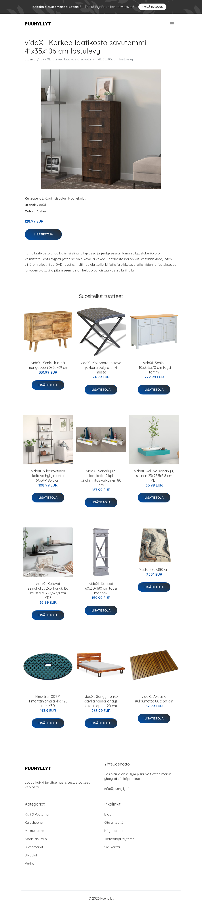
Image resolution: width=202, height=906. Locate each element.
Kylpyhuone (34, 822)
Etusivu (30, 59)
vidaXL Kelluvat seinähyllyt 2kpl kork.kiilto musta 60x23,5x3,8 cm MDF (48, 590)
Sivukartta (112, 847)
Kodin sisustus (56, 198)
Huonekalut (77, 198)
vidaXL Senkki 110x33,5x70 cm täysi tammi (154, 367)
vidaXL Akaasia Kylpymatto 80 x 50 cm (154, 698)
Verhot (30, 863)
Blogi (108, 814)
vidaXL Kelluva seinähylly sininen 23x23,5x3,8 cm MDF (154, 476)
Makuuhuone (34, 831)
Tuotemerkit (34, 847)
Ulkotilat (31, 855)
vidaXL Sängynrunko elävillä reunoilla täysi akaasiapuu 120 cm (101, 701)
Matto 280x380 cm (154, 569)
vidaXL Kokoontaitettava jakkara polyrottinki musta (101, 367)
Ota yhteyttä (114, 822)
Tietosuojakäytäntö (119, 839)
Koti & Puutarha (37, 814)
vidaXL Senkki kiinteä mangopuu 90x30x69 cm (48, 365)
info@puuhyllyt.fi (116, 789)
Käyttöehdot (114, 831)
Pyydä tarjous (152, 6)
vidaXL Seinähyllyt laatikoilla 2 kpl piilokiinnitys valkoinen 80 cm (101, 478)
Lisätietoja (43, 234)
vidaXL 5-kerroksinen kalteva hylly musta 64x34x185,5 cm (48, 476)
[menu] (172, 23)
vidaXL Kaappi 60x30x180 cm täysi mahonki (101, 588)
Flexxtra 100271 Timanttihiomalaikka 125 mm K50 (48, 701)
